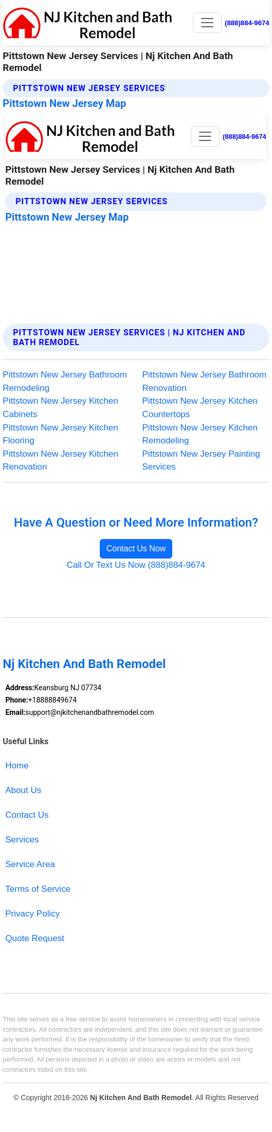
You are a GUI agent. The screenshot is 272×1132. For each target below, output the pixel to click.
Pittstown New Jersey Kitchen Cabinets (60, 407)
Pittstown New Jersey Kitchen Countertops (200, 407)
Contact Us (26, 815)
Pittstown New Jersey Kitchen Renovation (60, 460)
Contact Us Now (136, 548)
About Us (23, 790)
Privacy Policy (32, 914)
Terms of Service (37, 889)
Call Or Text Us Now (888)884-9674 (136, 565)
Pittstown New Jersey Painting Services (201, 460)
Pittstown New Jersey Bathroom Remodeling (65, 381)
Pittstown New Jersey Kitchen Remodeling (200, 434)
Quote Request (34, 938)
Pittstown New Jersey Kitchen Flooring (60, 434)
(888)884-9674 (247, 23)
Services (22, 839)
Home (16, 765)
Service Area (30, 864)
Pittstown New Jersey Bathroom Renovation (204, 381)
